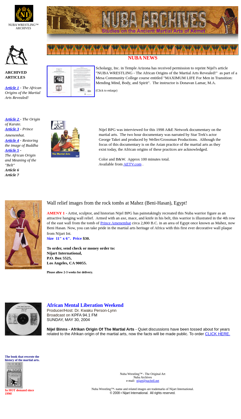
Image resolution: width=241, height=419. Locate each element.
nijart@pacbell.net (147, 380)
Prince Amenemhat (115, 223)
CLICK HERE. (217, 334)
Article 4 (12, 140)
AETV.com (132, 164)
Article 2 (12, 119)
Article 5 (12, 150)
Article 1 (12, 87)
